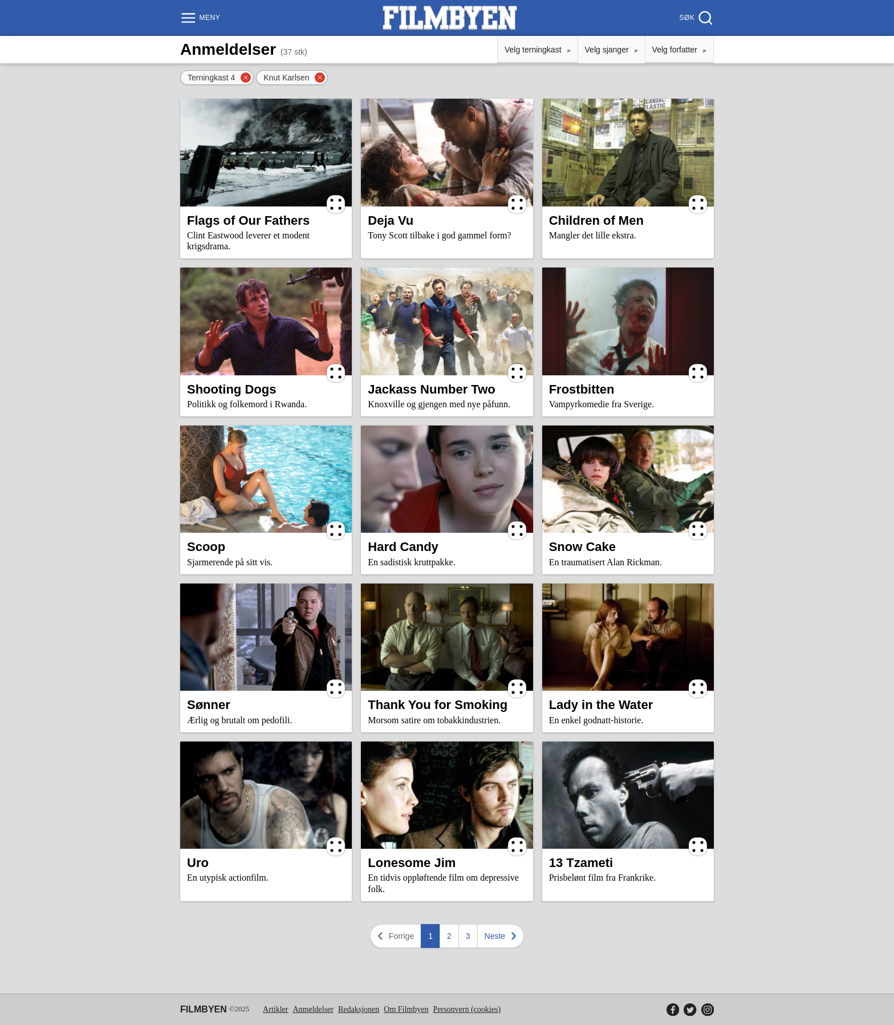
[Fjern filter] (246, 77)
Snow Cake (582, 547)
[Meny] (201, 18)
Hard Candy (403, 547)
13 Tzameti (581, 863)
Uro (198, 863)
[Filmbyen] (450, 18)
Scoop (206, 547)
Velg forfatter (674, 49)
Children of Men (596, 220)
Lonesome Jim (412, 863)
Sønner (208, 705)
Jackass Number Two (431, 389)
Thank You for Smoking (437, 705)
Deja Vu (390, 220)
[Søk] (695, 18)
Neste (502, 936)
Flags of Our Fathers (248, 220)
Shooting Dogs (231, 389)
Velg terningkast (533, 49)
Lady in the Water (601, 705)
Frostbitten (582, 389)
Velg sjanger (607, 49)
